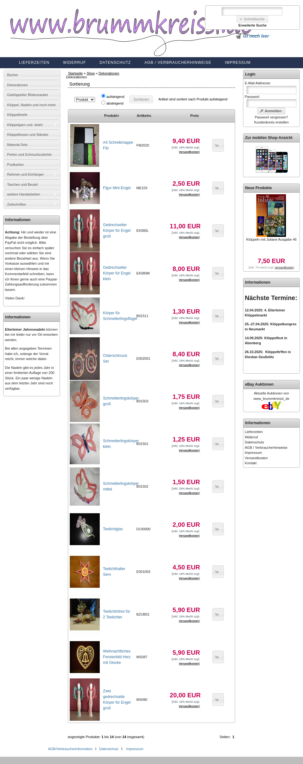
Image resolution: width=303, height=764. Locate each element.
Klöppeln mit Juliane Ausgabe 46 (271, 239)
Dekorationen (108, 73)
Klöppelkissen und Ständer (28, 134)
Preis (194, 115)
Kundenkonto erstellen (271, 122)
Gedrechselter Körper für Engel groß (116, 230)
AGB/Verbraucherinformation (70, 749)
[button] (252, 19)
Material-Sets (17, 145)
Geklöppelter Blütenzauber (27, 95)
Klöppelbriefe (17, 115)
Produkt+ (111, 115)
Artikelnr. (144, 115)
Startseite (75, 73)
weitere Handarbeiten (23, 194)
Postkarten (15, 164)
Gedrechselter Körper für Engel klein (116, 273)
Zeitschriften (16, 204)
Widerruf (74, 62)
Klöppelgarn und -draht (25, 125)
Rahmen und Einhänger (25, 174)
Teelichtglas (113, 529)
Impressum (238, 62)
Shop (90, 73)
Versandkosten (256, 458)
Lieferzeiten (34, 62)
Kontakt (251, 463)
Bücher (12, 75)
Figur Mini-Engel (116, 188)
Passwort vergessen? (271, 117)
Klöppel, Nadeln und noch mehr (31, 105)
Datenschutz (115, 62)
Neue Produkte (258, 188)
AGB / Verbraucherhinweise (178, 62)
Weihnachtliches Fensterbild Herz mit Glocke (117, 657)
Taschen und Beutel (22, 184)
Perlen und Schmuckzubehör (29, 154)
